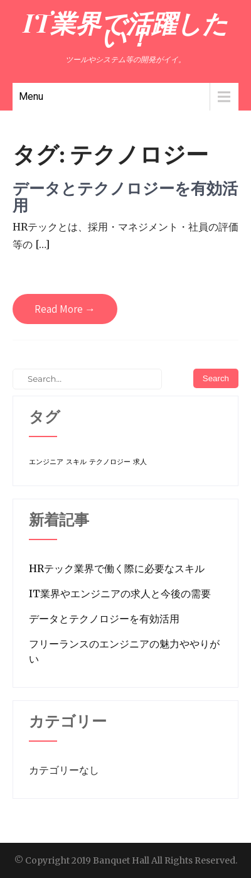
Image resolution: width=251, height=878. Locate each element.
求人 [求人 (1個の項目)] (140, 462)
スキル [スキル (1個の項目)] (76, 462)
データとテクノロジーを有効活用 (125, 197)
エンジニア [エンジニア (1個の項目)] (46, 462)
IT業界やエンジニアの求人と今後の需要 (120, 593)
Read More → (65, 309)
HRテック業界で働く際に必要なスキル (117, 568)
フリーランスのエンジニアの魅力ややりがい (124, 651)
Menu (31, 96)
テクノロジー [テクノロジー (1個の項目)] (110, 462)
